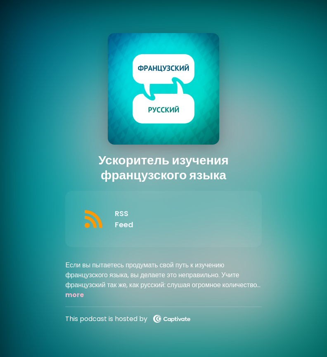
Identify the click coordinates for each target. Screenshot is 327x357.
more (74, 295)
